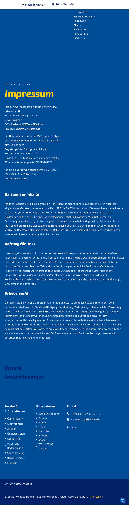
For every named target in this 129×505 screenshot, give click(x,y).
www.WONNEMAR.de (28, 128)
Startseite (10, 84)
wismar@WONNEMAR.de (28, 124)
